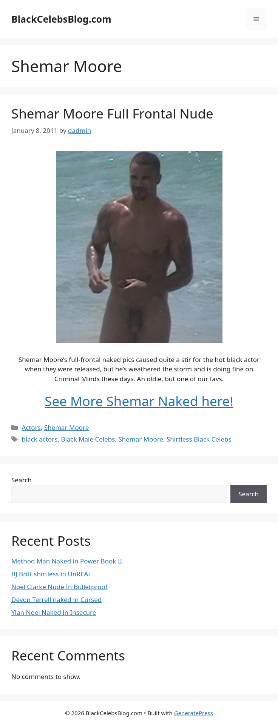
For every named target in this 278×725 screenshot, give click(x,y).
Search (21, 480)
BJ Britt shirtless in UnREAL (51, 574)
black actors (39, 439)
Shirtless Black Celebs (199, 439)
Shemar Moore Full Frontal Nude (112, 113)
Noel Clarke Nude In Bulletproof (59, 586)
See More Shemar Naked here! (139, 401)
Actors (31, 427)
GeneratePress (193, 713)
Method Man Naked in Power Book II (66, 561)
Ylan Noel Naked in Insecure (53, 612)
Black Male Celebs (88, 439)
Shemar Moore (66, 427)
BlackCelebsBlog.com (61, 18)
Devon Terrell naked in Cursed (56, 599)
